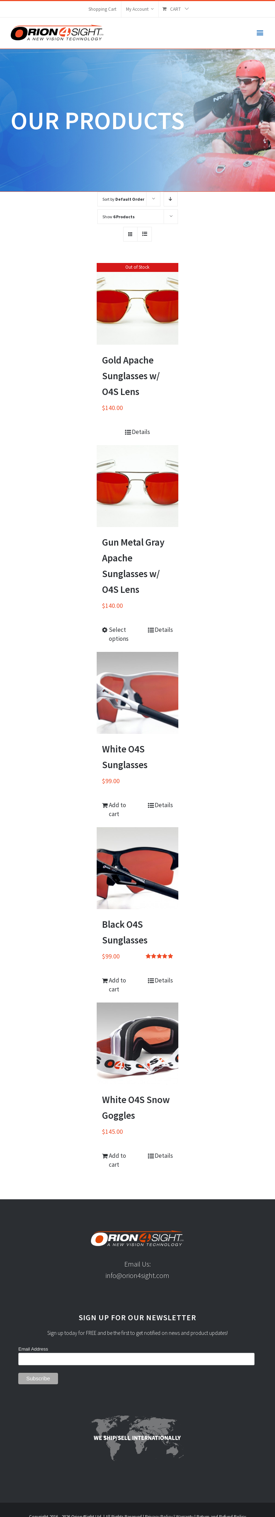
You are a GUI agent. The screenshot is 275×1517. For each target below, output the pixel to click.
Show (118, 216)
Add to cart (117, 809)
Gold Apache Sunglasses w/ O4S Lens (131, 375)
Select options (119, 634)
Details (141, 432)
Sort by (123, 199)
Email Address (33, 1349)
